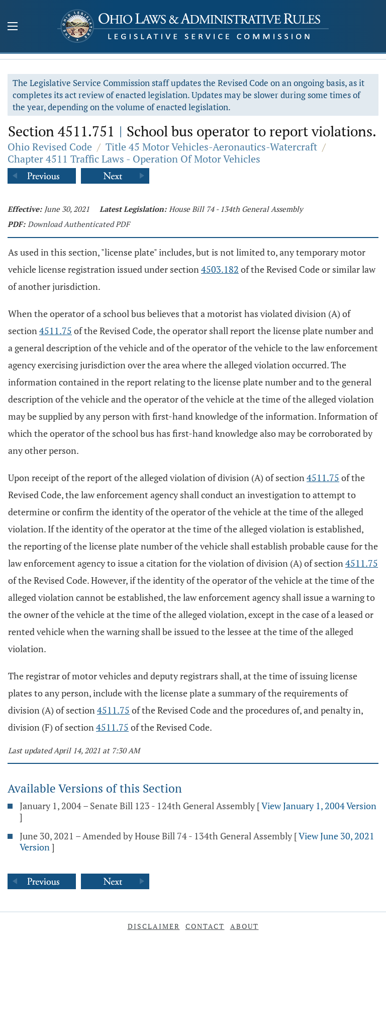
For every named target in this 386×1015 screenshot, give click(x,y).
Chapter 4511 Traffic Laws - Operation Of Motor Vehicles (134, 159)
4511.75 (55, 331)
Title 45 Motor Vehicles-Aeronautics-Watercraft (211, 146)
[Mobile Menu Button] (13, 27)
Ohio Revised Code (50, 146)
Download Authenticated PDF (79, 224)
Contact (205, 926)
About (244, 926)
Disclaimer (154, 926)
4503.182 (220, 269)
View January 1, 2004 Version (318, 806)
